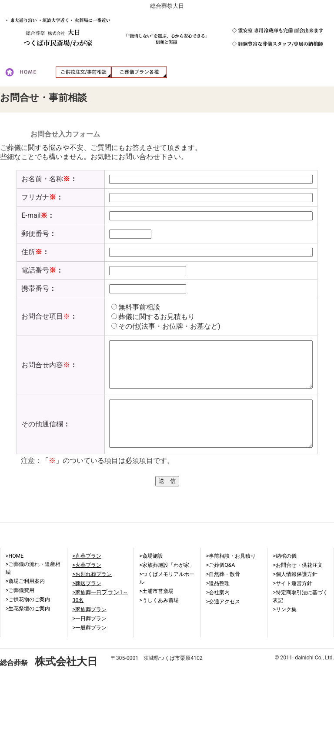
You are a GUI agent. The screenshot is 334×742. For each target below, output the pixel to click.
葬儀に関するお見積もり (146, 317)
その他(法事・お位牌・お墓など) (159, 326)
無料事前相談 (129, 307)
